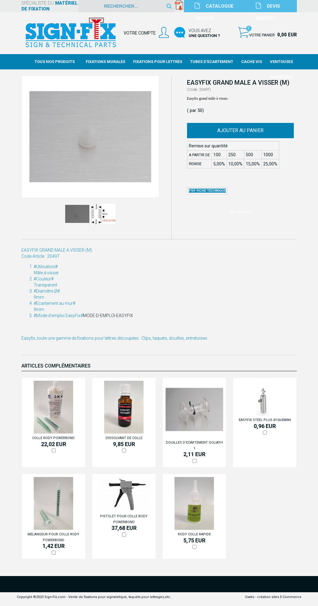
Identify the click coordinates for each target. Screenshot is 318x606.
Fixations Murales (105, 61)
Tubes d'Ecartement (211, 61)
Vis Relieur (281, 77)
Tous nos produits (55, 61)
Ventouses (281, 61)
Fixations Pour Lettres (157, 61)
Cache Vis (251, 61)
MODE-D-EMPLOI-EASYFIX (108, 315)
